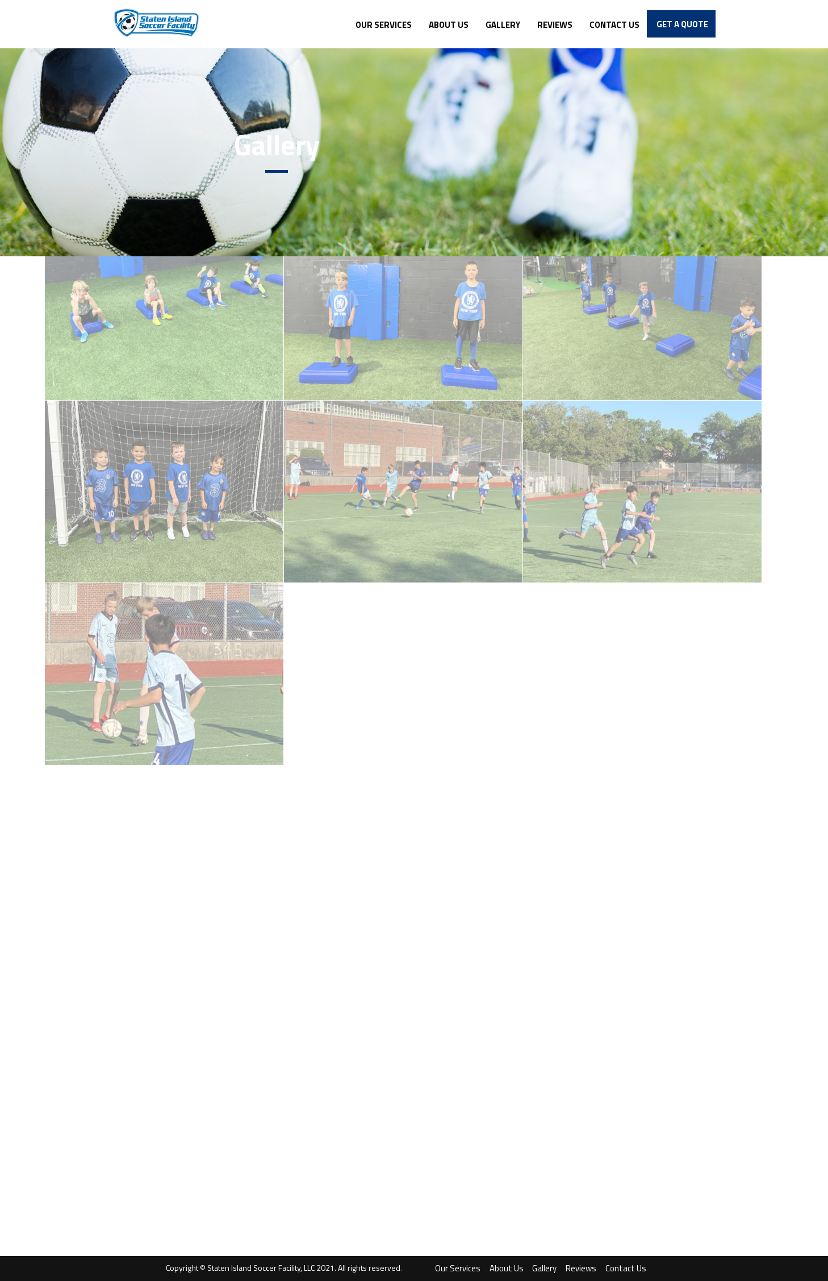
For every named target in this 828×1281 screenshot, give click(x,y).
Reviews (581, 1268)
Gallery (544, 1268)
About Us (507, 1268)
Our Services (457, 1268)
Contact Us (625, 1268)
